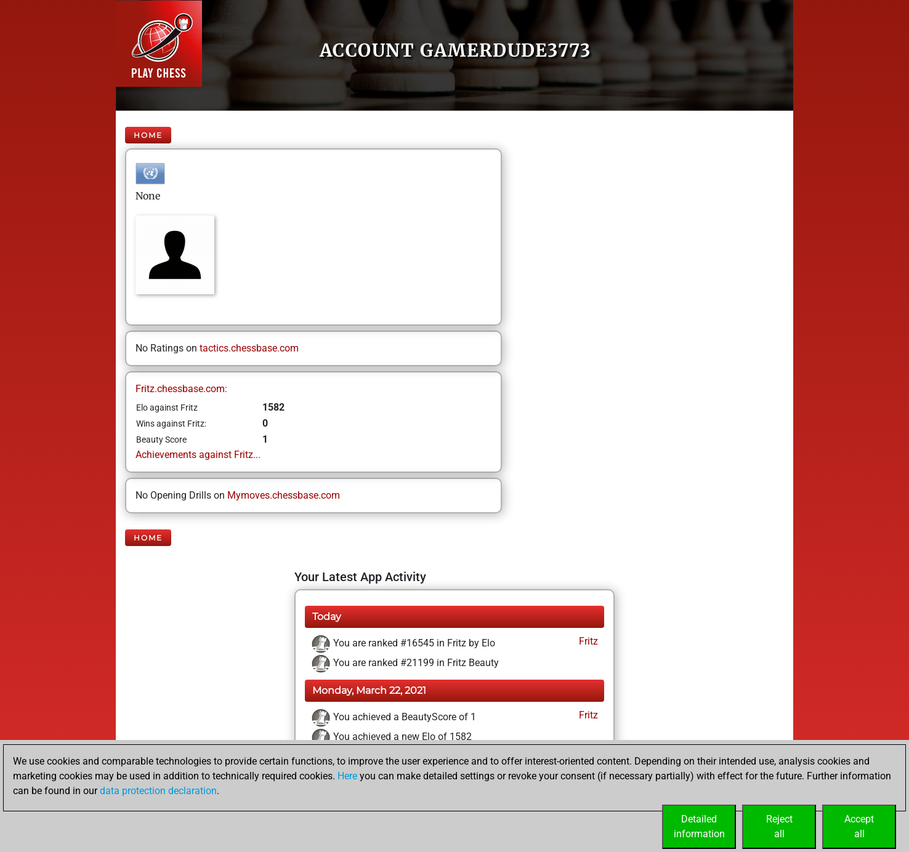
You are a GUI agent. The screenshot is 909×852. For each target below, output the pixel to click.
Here (347, 776)
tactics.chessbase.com (249, 348)
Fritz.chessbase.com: (181, 389)
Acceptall (859, 826)
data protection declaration (158, 791)
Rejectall (779, 826)
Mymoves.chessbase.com (283, 495)
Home (148, 135)
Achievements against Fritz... (198, 454)
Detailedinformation (699, 826)
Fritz (587, 641)
